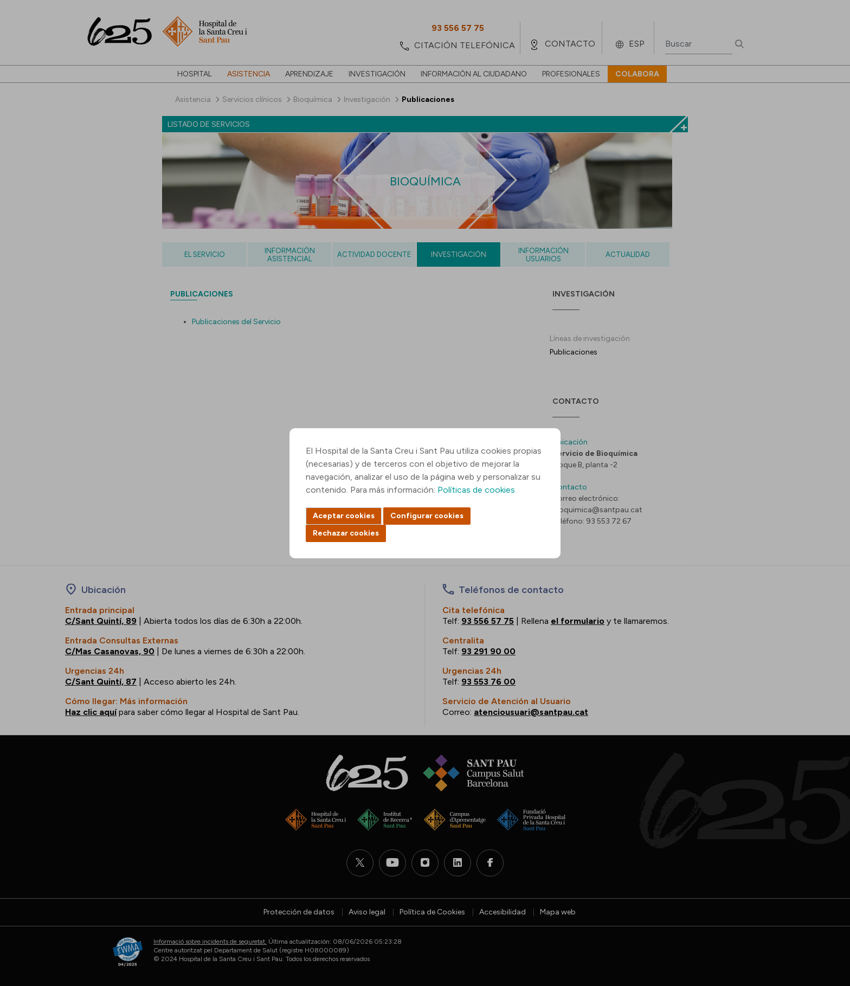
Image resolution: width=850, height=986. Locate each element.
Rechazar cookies (346, 533)
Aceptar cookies (344, 515)
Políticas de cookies (476, 490)
